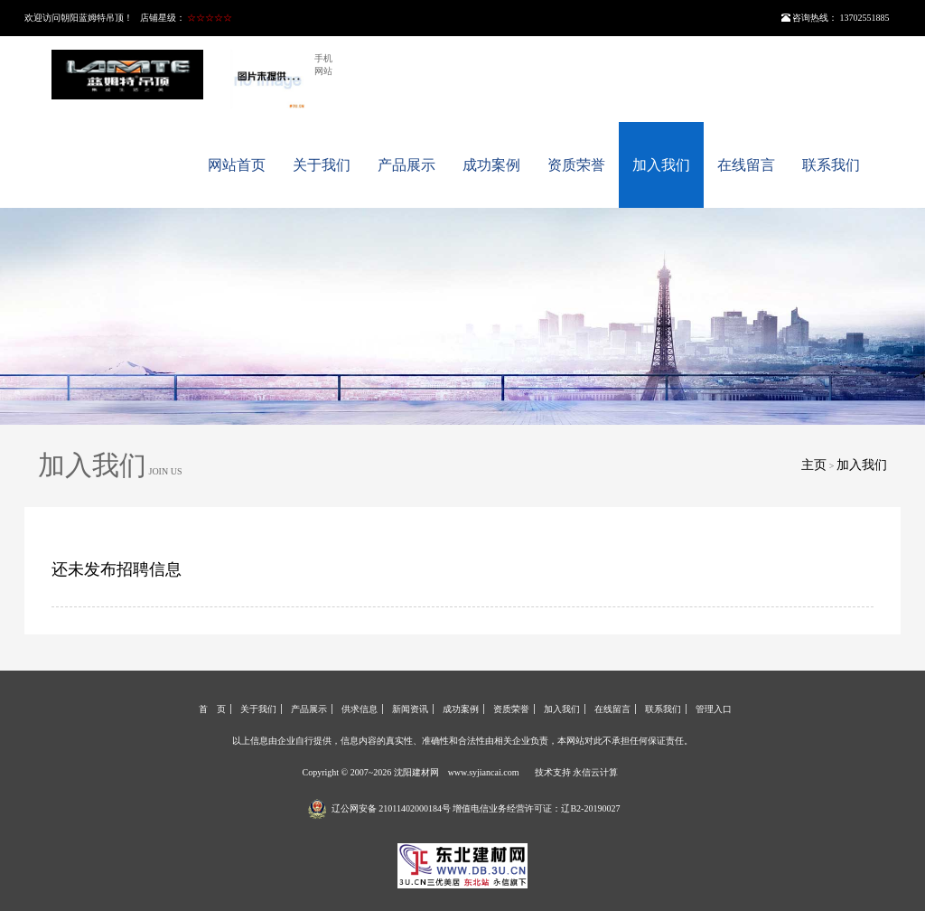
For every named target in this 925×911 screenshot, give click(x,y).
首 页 (212, 709)
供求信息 (359, 709)
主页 (814, 465)
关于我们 (321, 165)
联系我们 (831, 165)
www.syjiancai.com (483, 772)
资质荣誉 (576, 165)
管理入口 (714, 709)
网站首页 (237, 165)
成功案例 (491, 165)
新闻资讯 (410, 709)
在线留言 (746, 165)
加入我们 (661, 165)
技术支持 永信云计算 (577, 772)
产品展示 (406, 165)
